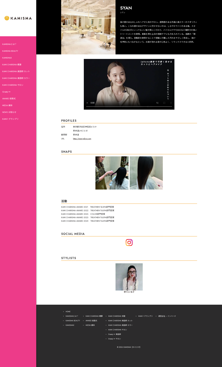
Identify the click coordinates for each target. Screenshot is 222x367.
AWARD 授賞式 (9, 98)
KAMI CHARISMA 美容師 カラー (16, 78)
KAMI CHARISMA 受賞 (116, 316)
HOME (68, 311)
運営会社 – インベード (167, 316)
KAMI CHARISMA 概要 (11, 64)
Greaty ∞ (6, 91)
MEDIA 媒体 (7, 105)
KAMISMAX (7, 57)
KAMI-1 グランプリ (10, 119)
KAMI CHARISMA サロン (12, 85)
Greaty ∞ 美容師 (114, 334)
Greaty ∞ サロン (114, 339)
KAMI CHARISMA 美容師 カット (16, 71)
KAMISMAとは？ (9, 44)
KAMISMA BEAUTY (10, 51)
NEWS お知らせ (9, 112)
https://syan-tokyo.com (82, 138)
